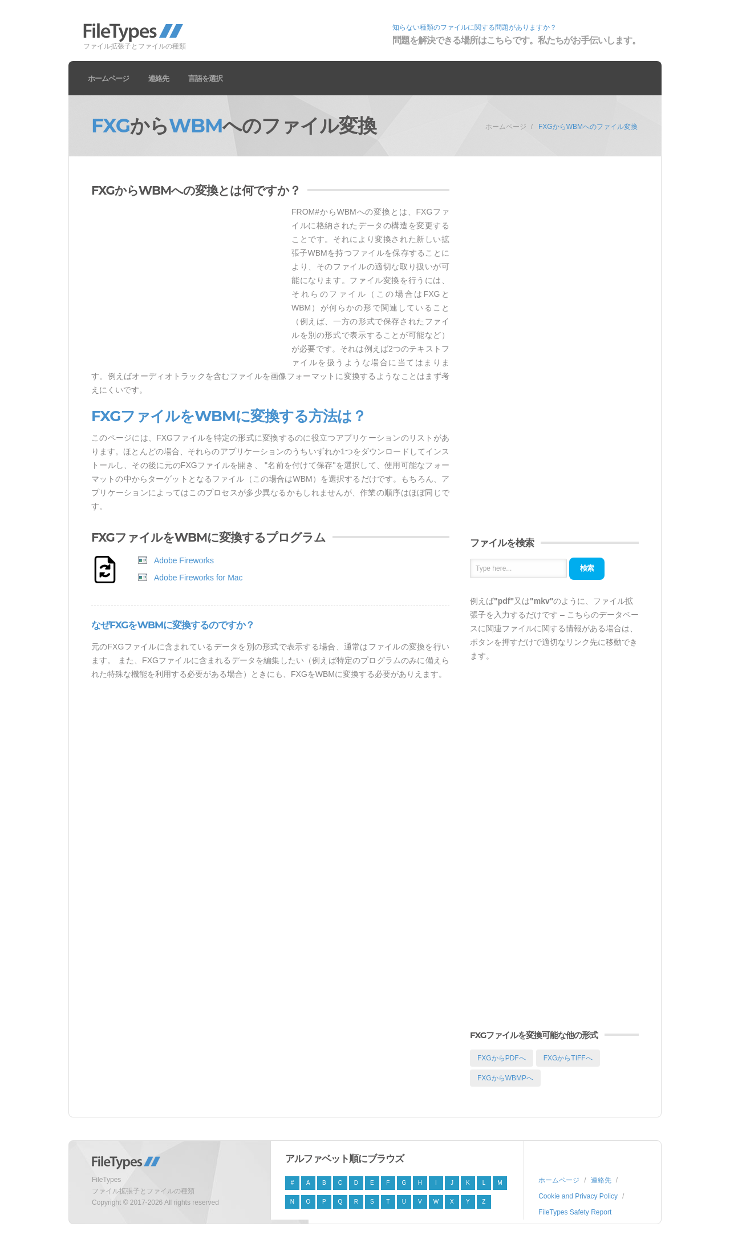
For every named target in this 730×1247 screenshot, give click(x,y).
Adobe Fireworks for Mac (198, 577)
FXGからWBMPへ (505, 1078)
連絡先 (158, 78)
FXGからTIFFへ (568, 1058)
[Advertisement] (187, 285)
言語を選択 (205, 78)
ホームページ (108, 78)
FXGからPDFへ (501, 1058)
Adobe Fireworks (184, 560)
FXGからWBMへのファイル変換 (588, 127)
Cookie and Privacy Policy (578, 1196)
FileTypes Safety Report (574, 1212)
